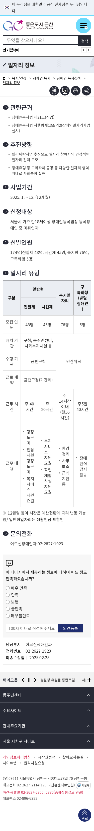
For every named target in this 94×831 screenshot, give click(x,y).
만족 (15, 595)
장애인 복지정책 (69, 78)
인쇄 (75, 90)
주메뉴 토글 (83, 25)
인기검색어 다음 (88, 49)
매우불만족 (20, 616)
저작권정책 (46, 757)
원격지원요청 (34, 763)
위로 (84, 819)
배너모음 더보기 (89, 680)
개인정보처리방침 (17, 757)
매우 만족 (19, 588)
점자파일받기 (65, 90)
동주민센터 (12, 695)
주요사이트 (12, 710)
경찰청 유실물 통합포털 (57, 680)
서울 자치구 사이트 (19, 741)
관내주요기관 (14, 726)
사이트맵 (10, 763)
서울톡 (85, 785)
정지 (29, 680)
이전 (23, 680)
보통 (15, 602)
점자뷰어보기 (54, 90)
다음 (35, 680)
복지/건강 (19, 78)
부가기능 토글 (86, 90)
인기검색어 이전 (83, 49)
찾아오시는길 (72, 757)
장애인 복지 (41, 78)
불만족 (16, 608)
